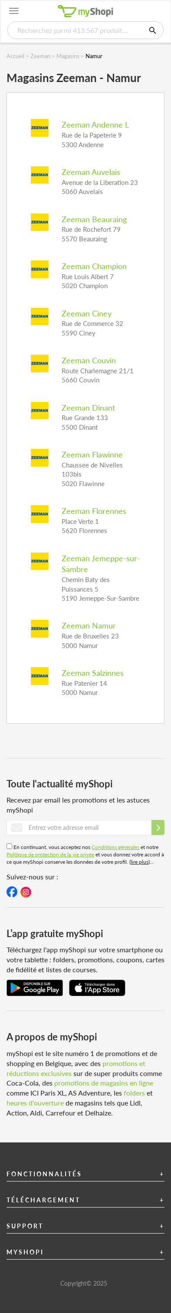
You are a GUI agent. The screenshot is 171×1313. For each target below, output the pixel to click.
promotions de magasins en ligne (103, 1083)
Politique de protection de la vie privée (50, 854)
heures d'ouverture (35, 1103)
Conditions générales (115, 847)
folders (134, 1093)
